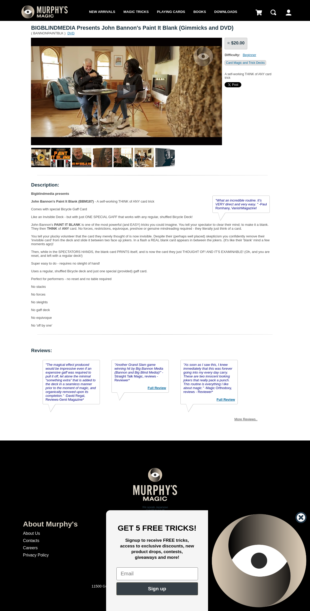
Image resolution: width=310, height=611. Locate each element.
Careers (30, 548)
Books (199, 12)
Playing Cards (171, 12)
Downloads (225, 12)
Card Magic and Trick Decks (245, 63)
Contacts (31, 540)
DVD (70, 33)
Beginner (249, 55)
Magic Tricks (136, 12)
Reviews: (41, 350)
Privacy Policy (36, 555)
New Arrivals (102, 12)
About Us (31, 533)
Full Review (157, 388)
